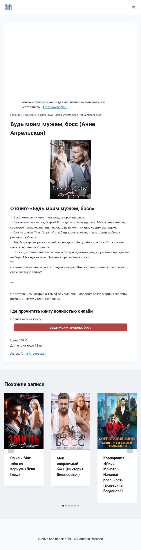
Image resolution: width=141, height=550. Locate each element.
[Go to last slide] (11, 448)
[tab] (63, 506)
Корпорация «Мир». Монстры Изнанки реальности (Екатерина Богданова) (113, 474)
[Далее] (130, 448)
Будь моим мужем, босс (70, 327)
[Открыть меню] (133, 7)
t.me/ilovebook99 (55, 107)
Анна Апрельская (33, 353)
